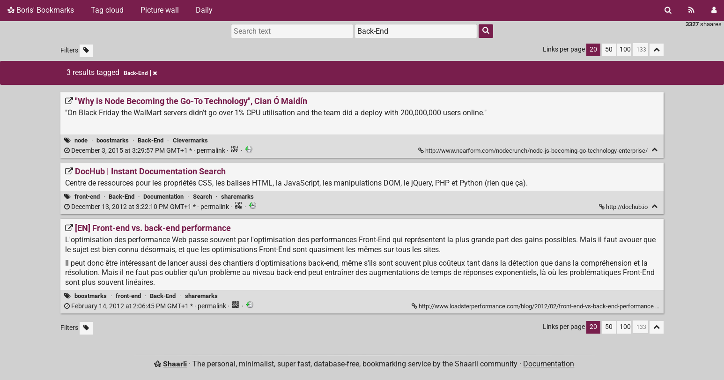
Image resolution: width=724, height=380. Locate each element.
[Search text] (292, 31)
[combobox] (416, 31)
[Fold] (654, 150)
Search (202, 196)
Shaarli (175, 363)
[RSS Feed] (691, 10)
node (81, 140)
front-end (87, 196)
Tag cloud (107, 10)
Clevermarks (190, 140)
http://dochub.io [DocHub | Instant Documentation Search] (624, 206)
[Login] (714, 10)
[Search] (668, 10)
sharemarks (237, 196)
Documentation (163, 196)
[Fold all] (657, 50)
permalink (145, 151)
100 (625, 49)
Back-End (150, 140)
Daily (204, 10)
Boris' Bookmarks (40, 10)
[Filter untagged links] (86, 51)
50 (609, 49)
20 (593, 49)
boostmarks (112, 140)
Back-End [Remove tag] (140, 73)
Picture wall (159, 10)
